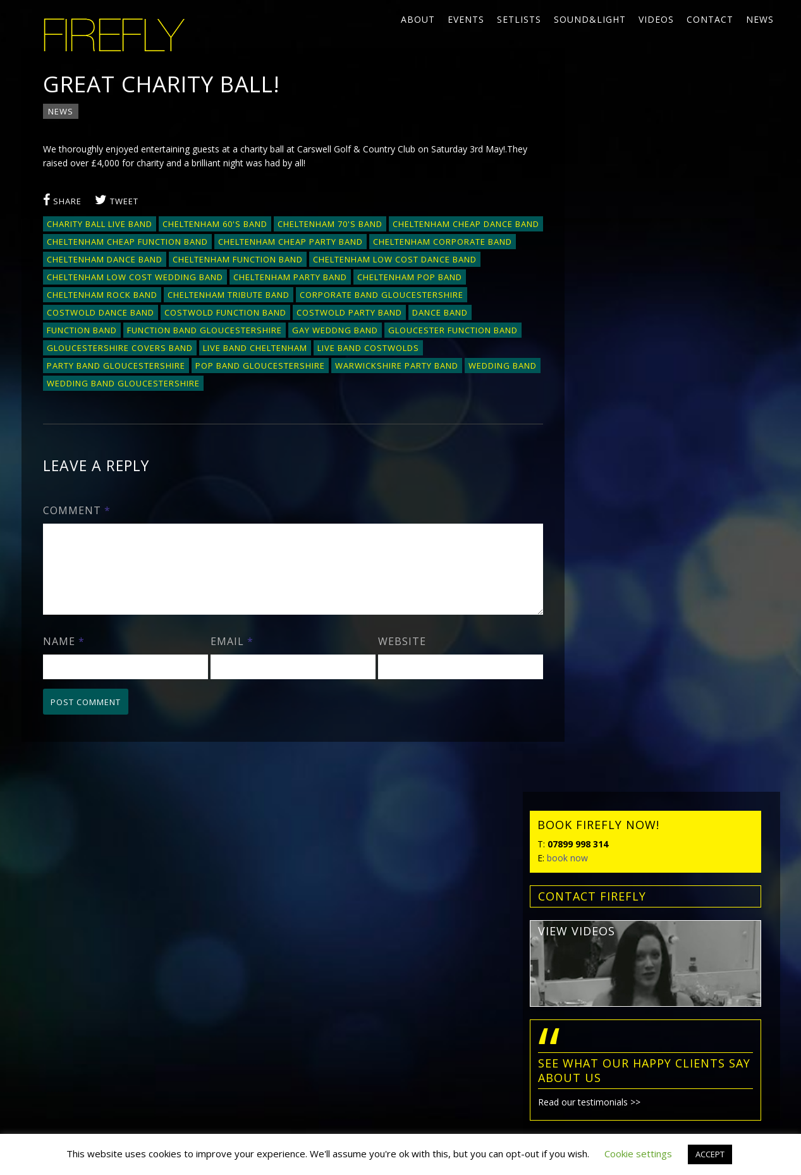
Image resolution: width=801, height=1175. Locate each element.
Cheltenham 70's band (330, 224)
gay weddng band (90, 348)
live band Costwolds (213, 366)
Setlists (519, 19)
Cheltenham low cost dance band (129, 277)
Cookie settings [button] (638, 1153)
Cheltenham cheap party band (448, 242)
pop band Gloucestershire (112, 384)
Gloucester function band (208, 348)
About (418, 19)
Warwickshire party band (248, 384)
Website (393, 675)
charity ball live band (100, 224)
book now (596, 167)
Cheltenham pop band (99, 295)
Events (466, 19)
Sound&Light (590, 19)
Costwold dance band (275, 313)
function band (264, 330)
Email (227, 675)
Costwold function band (400, 313)
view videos (605, 240)
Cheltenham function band (387, 260)
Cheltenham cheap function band (284, 242)
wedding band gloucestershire (123, 401)
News (760, 19)
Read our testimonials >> (618, 412)
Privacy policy (64, 1013)
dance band (191, 330)
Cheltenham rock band (217, 295)
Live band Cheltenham (99, 366)
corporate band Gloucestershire (129, 313)
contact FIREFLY (621, 205)
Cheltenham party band (465, 277)
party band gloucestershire (343, 366)
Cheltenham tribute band (344, 295)
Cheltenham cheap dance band (120, 242)
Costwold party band (100, 330)
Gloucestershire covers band (356, 348)
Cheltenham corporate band (116, 260)
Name (64, 675)
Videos (656, 19)
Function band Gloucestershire (386, 330)
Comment (77, 529)
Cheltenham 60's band (215, 224)
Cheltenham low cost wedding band (309, 277)
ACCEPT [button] (710, 1154)
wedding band (355, 384)
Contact (710, 19)
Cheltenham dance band (254, 260)
